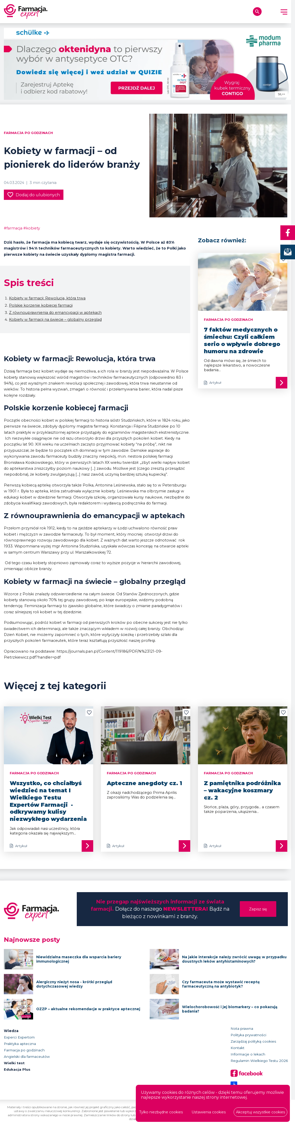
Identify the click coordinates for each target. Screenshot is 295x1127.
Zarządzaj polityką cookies (253, 1041)
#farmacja (13, 228)
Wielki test (14, 1063)
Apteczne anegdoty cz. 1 (144, 783)
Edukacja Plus (17, 1069)
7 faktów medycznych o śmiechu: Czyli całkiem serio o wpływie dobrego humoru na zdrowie (242, 340)
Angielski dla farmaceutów (27, 1056)
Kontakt (237, 1048)
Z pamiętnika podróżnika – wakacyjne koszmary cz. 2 (242, 790)
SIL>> (281, 94)
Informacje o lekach (248, 1054)
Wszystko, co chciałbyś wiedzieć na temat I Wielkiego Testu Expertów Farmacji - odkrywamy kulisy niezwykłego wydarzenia (48, 801)
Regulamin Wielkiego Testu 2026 (259, 1061)
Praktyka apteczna (20, 1044)
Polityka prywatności (248, 1035)
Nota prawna (242, 1028)
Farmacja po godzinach (28, 133)
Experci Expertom (19, 1037)
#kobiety (31, 228)
